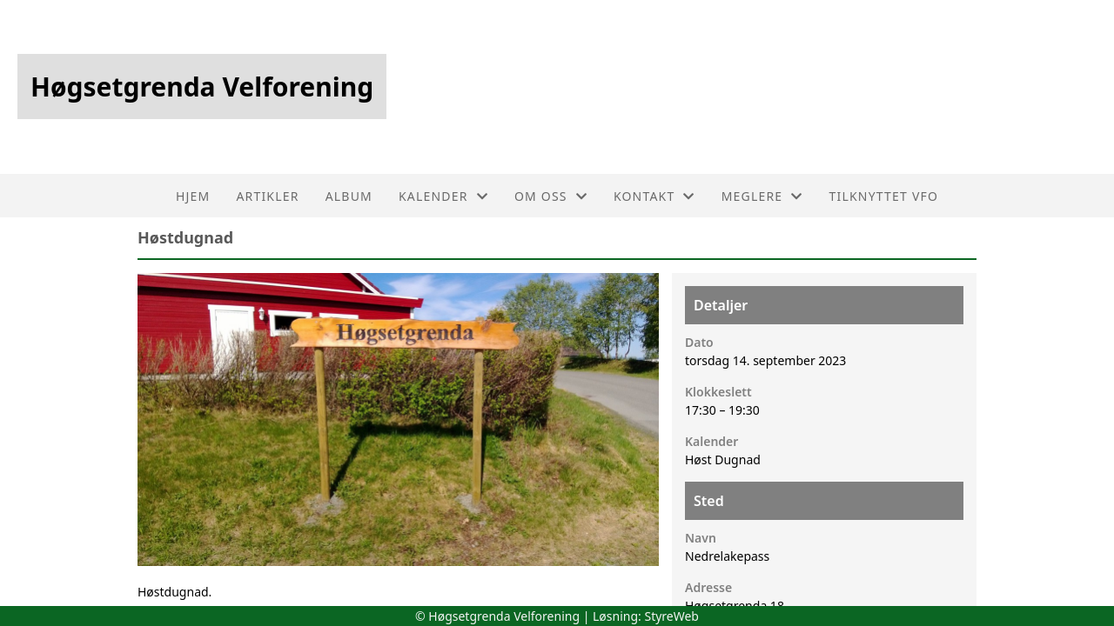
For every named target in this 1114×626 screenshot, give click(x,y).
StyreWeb (671, 616)
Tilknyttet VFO (884, 196)
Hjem (193, 196)
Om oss (550, 196)
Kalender (443, 196)
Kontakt (654, 196)
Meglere (762, 196)
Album (348, 196)
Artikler (267, 196)
